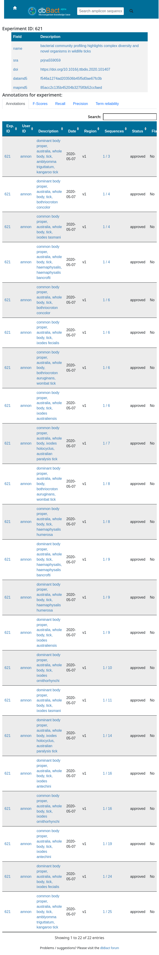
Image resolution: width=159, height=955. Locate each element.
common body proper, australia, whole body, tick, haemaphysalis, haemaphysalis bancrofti (49, 262)
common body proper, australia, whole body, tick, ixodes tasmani (49, 226)
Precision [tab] (80, 104)
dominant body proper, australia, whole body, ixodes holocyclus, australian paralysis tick (49, 735)
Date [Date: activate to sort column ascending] (72, 131)
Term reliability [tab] (107, 104)
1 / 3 (106, 156)
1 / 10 (107, 668)
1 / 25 (107, 912)
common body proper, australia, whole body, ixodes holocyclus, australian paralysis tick (49, 443)
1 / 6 (106, 300)
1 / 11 (107, 700)
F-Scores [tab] (40, 104)
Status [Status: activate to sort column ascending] (137, 131)
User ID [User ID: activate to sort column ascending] (26, 128)
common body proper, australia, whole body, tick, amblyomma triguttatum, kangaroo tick (49, 911)
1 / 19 (107, 844)
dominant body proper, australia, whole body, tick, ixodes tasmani (49, 700)
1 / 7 (106, 443)
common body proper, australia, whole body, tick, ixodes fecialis (49, 332)
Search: (122, 116)
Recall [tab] (60, 104)
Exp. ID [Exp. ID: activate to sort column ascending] (10, 128)
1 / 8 (106, 484)
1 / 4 (106, 194)
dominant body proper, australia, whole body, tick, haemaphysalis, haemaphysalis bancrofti (49, 559)
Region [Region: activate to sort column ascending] (90, 131)
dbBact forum (109, 948)
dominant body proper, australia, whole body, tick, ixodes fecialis (49, 876)
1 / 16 (107, 773)
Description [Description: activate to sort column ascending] (48, 131)
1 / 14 (107, 736)
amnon (26, 156)
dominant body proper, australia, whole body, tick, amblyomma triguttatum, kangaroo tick (49, 156)
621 (8, 156)
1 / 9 (106, 559)
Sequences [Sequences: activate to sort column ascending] (114, 131)
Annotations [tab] (15, 104)
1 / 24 (107, 876)
